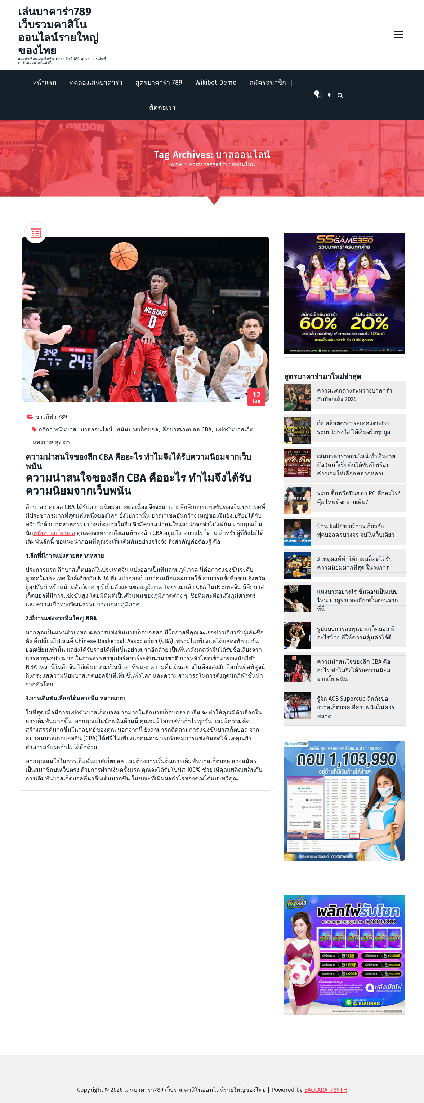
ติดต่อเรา (162, 107)
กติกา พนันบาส (57, 429)
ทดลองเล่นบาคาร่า (96, 83)
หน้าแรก (44, 83)
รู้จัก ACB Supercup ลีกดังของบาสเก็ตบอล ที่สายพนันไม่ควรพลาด (356, 707)
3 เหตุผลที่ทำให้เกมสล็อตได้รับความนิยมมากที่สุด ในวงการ (355, 563)
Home (174, 164)
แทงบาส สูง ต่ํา (51, 442)
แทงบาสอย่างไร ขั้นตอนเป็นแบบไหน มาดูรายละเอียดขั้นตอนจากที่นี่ (357, 600)
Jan (256, 397)
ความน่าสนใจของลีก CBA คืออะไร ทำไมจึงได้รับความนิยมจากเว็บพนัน (138, 461)
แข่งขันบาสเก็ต (234, 429)
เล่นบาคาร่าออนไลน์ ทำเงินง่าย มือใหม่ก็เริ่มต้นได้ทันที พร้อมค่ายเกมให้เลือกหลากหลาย (356, 465)
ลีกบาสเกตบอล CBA (186, 429)
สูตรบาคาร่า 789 (158, 83)
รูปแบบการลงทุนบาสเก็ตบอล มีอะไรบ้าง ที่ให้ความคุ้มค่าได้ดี (356, 633)
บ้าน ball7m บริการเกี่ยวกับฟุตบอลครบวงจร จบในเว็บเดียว (355, 530)
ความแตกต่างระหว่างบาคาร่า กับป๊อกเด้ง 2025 (354, 395)
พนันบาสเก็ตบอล (137, 429)
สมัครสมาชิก (268, 83)
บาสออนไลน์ (96, 429)
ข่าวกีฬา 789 (51, 416)
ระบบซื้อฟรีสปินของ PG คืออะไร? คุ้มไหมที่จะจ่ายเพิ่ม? (358, 497)
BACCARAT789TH (325, 1089)
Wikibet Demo (216, 83)
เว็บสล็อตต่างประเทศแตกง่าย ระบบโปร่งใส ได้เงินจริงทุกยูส (353, 427)
